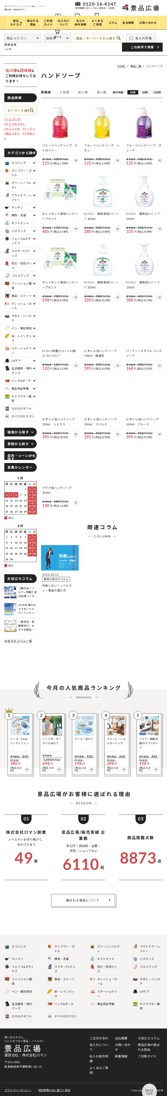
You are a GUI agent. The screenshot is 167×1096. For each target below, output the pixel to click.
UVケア (141, 991)
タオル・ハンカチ (146, 981)
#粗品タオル (12, 133)
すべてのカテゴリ (19, 416)
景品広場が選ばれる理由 (149, 1047)
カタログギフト (18, 1016)
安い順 (83, 92)
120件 (157, 92)
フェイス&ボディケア (19, 969)
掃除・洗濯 (58, 959)
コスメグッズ (145, 967)
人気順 (64, 92)
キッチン (14, 959)
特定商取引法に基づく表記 (54, 1088)
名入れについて (99, 1047)
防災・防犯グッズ (103, 969)
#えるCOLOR (12, 119)
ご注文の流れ (99, 1038)
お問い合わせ (123, 1047)
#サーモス (29, 128)
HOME (118, 66)
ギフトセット (102, 959)
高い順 (101, 92)
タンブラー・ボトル (61, 948)
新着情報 (121, 1056)
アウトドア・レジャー (146, 948)
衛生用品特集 (102, 1004)
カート (106, 37)
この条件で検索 (33, 110)
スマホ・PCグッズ (61, 969)
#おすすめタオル (14, 124)
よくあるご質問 (99, 1070)
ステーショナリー (103, 993)
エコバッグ (15, 946)
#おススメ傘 (12, 128)
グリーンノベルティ (105, 948)
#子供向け (29, 133)
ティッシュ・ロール (103, 981)
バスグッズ (143, 959)
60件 (145, 92)
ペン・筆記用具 (18, 991)
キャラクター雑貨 (146, 1006)
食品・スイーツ (61, 979)
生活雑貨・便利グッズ (18, 1006)
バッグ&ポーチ (60, 1004)
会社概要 (121, 1038)
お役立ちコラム (149, 1038)
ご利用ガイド (147, 1056)
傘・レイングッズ (61, 993)
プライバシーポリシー (17, 1088)
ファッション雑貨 (18, 981)
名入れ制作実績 (99, 1058)
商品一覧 (134, 66)
